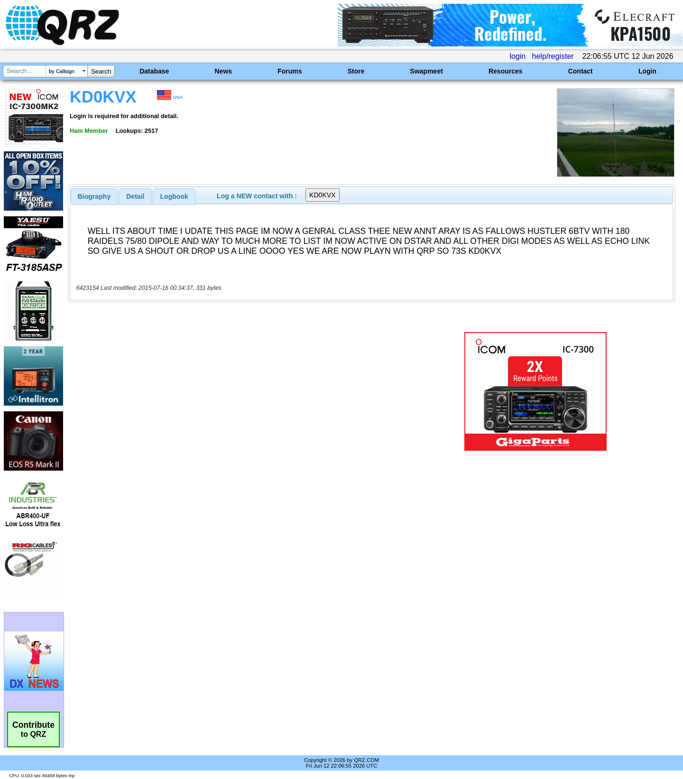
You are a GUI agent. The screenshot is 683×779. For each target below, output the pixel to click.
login (517, 56)
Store (356, 71)
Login (647, 71)
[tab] (94, 196)
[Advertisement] (239, 391)
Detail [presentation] (135, 196)
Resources (506, 71)
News (223, 71)
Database (154, 71)
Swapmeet (426, 71)
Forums (289, 71)
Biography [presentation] (94, 196)
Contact (580, 71)
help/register (553, 56)
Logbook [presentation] (174, 196)
